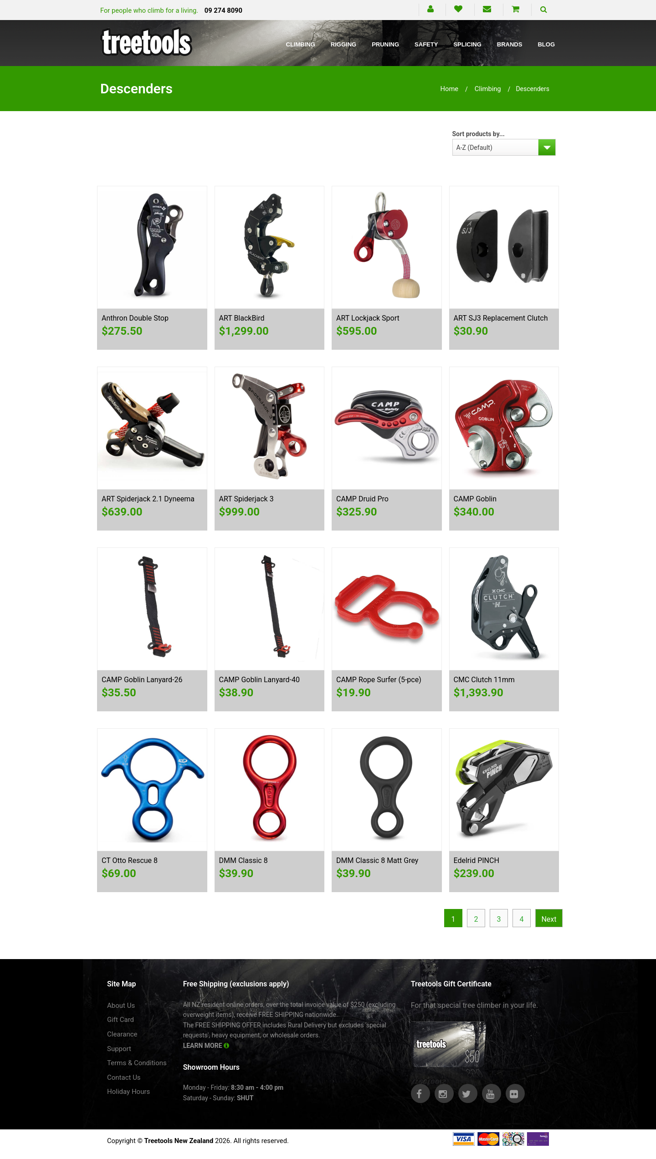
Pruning (385, 44)
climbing (488, 89)
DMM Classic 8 (243, 860)
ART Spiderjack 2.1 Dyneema (148, 499)
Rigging (343, 44)
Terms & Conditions (137, 1063)
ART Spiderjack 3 (246, 499)
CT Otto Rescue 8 (130, 860)
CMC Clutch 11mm (484, 679)
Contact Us (124, 1077)
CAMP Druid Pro (362, 499)
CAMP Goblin (475, 499)
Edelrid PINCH (476, 860)
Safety (426, 44)
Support (119, 1049)
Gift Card (120, 1020)
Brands (510, 44)
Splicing (467, 44)
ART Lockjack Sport (368, 318)
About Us (121, 1005)
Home (450, 89)
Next (548, 919)
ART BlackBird (242, 318)
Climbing (300, 44)
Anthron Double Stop (135, 318)
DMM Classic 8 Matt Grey (377, 860)
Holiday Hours (128, 1092)
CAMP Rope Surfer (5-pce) (378, 679)
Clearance (122, 1034)
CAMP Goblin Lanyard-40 (259, 679)
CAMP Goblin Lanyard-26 (142, 679)
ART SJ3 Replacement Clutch (501, 318)
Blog (546, 44)
